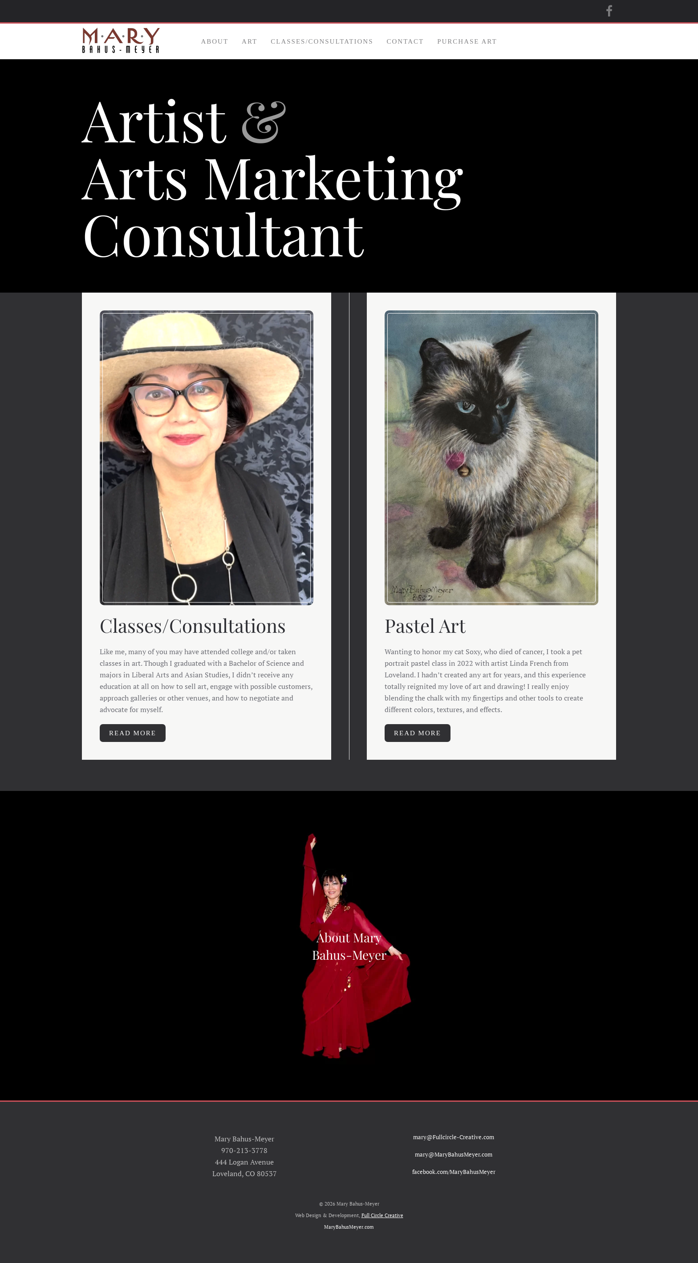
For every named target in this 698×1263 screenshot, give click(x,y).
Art (249, 41)
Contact (405, 41)
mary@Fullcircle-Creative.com (453, 1137)
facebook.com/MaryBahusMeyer (453, 1172)
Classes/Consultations (322, 41)
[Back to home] (121, 41)
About (214, 41)
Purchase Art (467, 41)
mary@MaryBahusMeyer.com (453, 1154)
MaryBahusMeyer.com (349, 1227)
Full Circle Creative (382, 1215)
